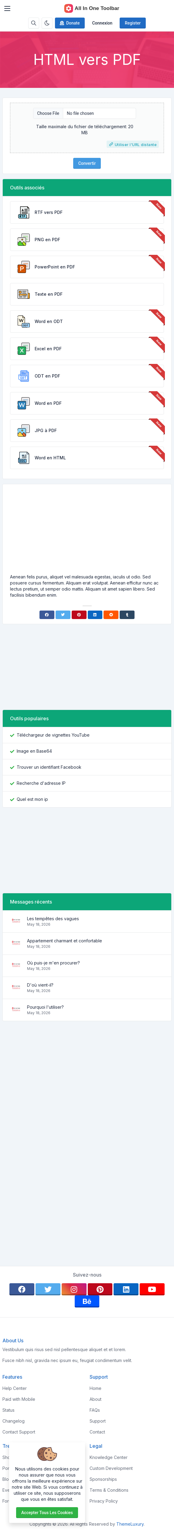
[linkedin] (126, 1289)
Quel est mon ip (32, 799)
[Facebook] (46, 615)
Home (95, 1388)
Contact (97, 1431)
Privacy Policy (104, 1501)
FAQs (95, 1410)
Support (98, 1421)
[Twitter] (63, 615)
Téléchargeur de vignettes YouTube (53, 735)
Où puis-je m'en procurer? (53, 962)
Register (133, 23)
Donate (69, 23)
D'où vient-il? (40, 984)
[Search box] (33, 23)
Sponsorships (103, 1479)
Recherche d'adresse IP (41, 783)
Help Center (14, 1388)
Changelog (13, 1421)
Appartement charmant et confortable (64, 940)
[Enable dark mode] (47, 23)
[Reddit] (111, 615)
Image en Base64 (34, 751)
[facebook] (21, 1289)
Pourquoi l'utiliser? (45, 1007)
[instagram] (74, 1289)
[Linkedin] (95, 615)
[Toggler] (7, 8)
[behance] (87, 1301)
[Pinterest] (79, 615)
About (95, 1399)
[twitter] (48, 1289)
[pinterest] (100, 1289)
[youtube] (152, 1289)
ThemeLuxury (130, 1524)
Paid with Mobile (18, 1399)
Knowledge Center (109, 1457)
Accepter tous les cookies (47, 1512)
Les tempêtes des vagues (53, 918)
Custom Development (111, 1468)
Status (8, 1410)
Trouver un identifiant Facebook (49, 767)
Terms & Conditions (109, 1490)
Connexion (102, 23)
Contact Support (18, 1431)
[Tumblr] (127, 615)
